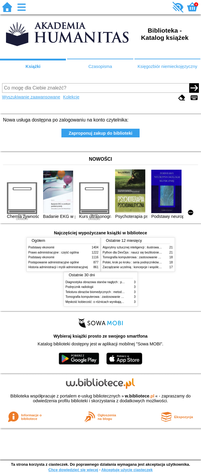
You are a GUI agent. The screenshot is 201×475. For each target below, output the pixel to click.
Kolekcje (71, 97)
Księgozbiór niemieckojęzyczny (167, 66)
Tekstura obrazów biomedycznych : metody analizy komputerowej (109, 292)
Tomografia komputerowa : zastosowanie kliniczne (136, 257)
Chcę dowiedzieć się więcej (73, 470)
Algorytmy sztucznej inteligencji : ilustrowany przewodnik (140, 247)
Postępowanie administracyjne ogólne (53, 262)
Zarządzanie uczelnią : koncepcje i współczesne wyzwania (142, 267)
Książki (32, 66)
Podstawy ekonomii (41, 247)
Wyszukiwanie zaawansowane (31, 97)
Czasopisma (100, 66)
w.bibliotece (140, 396)
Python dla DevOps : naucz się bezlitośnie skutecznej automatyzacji (148, 252)
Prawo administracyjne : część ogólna (53, 252)
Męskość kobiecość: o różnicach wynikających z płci (100, 301)
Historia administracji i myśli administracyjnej (58, 267)
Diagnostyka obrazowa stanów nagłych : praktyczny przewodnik (108, 282)
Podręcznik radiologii (79, 287)
